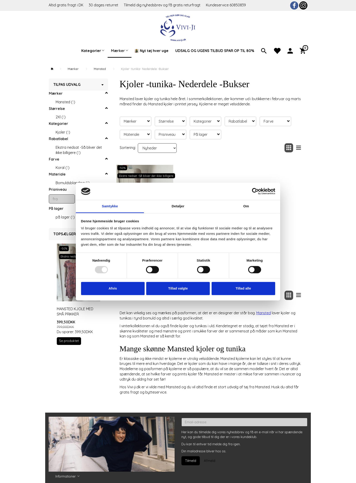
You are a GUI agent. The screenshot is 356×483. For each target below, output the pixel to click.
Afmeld (209, 460)
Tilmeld (190, 460)
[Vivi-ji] (178, 27)
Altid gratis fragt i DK (66, 5)
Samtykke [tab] (110, 206)
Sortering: (128, 147)
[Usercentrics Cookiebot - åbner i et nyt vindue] (255, 191)
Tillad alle (243, 288)
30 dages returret (104, 5)
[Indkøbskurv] (303, 50)
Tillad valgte (178, 288)
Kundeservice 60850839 (226, 5)
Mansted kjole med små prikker (75, 311)
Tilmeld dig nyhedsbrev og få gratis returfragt (162, 5)
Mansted (263, 313)
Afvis (113, 288)
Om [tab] (246, 206)
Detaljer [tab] (178, 206)
